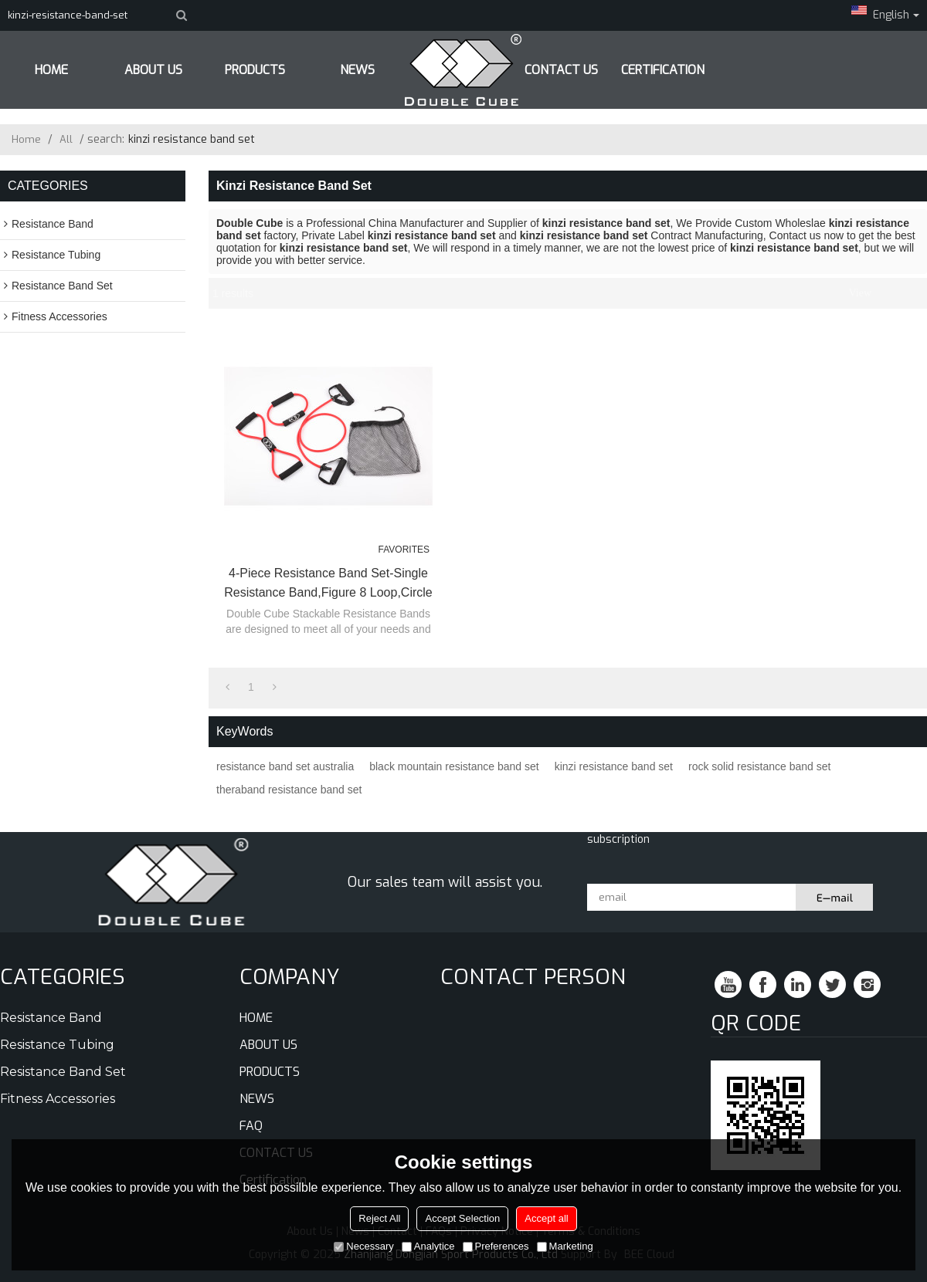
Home (26, 139)
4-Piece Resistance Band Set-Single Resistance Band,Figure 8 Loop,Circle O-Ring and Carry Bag (328, 584)
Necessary (363, 1246)
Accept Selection (462, 1218)
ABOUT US (153, 70)
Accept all (546, 1218)
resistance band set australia (285, 766)
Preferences (496, 1246)
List (885, 293)
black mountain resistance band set (453, 766)
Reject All (379, 1218)
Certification (663, 70)
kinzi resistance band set (614, 766)
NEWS (256, 1099)
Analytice (428, 1246)
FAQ (251, 1126)
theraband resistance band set (289, 789)
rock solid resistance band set (759, 766)
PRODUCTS (255, 70)
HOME (51, 70)
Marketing (565, 1246)
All (66, 139)
